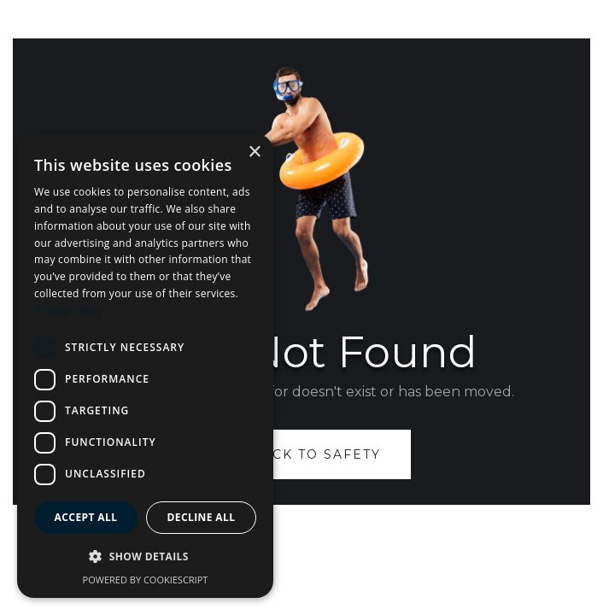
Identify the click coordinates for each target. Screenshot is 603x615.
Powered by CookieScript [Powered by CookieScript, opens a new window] (145, 579)
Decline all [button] (201, 517)
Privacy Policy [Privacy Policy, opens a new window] (68, 310)
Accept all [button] (86, 517)
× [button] (254, 152)
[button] (145, 557)
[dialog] (145, 366)
